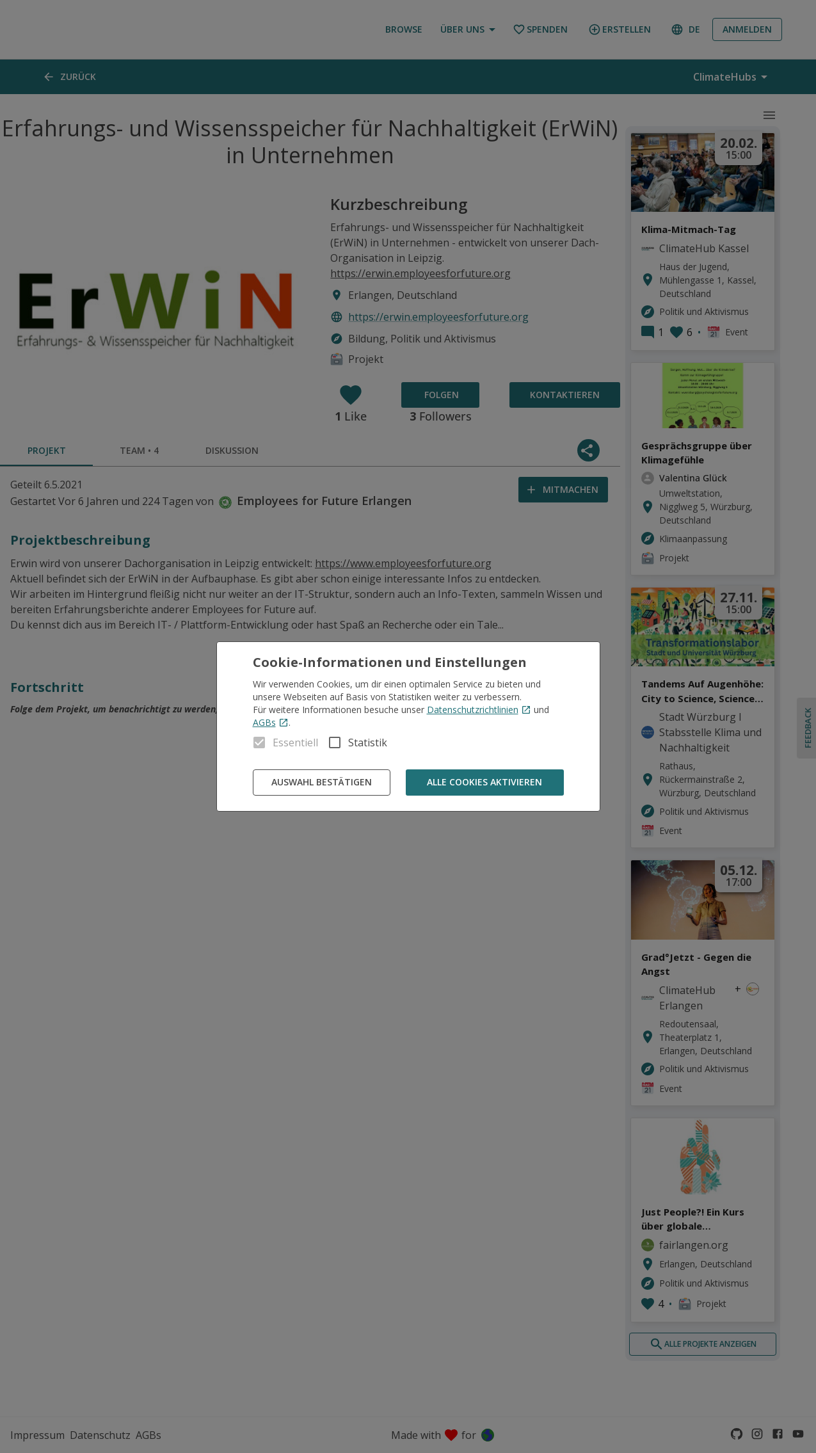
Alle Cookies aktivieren (485, 782)
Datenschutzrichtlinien (479, 709)
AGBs (271, 722)
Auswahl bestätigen (321, 782)
